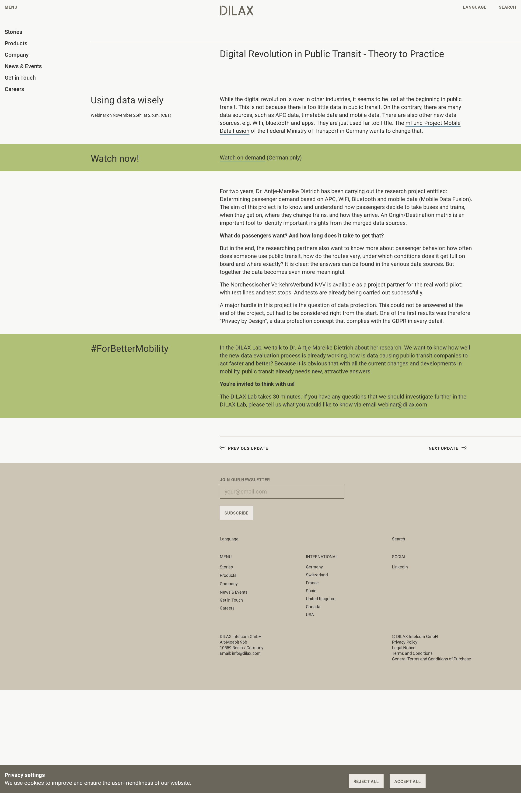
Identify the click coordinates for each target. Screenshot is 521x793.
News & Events (234, 592)
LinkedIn (400, 566)
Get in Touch (231, 600)
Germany (314, 566)
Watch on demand (242, 158)
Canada (313, 606)
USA (310, 614)
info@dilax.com (246, 653)
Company (231, 583)
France (312, 582)
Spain (311, 590)
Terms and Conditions (412, 653)
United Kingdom (321, 598)
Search (398, 538)
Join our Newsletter (245, 479)
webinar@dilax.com (402, 405)
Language (232, 538)
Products (231, 575)
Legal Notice (403, 647)
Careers (227, 608)
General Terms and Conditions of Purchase (431, 658)
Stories (229, 566)
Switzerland (317, 574)
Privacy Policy (404, 642)
